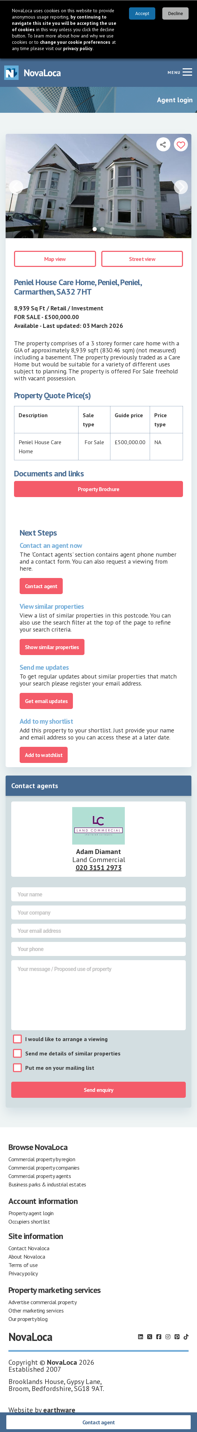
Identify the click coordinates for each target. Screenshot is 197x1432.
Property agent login (31, 1213)
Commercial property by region (41, 1159)
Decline (175, 13)
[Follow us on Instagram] (167, 1336)
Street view (142, 258)
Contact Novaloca (28, 1248)
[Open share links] (163, 144)
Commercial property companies (43, 1167)
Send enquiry (98, 1089)
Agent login (175, 99)
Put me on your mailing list (59, 1067)
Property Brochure (98, 489)
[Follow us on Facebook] (158, 1336)
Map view (55, 258)
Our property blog (27, 1318)
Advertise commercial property (42, 1302)
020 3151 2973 (99, 867)
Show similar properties (52, 646)
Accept (142, 13)
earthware (59, 1409)
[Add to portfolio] (181, 144)
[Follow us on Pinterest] (177, 1336)
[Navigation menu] (187, 72)
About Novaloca (26, 1256)
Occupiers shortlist (29, 1221)
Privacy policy (23, 1273)
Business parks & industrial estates (47, 1184)
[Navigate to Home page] (32, 73)
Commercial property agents (39, 1175)
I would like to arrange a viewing (66, 1038)
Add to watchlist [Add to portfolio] (43, 754)
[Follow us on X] (149, 1336)
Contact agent (98, 1422)
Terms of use (23, 1264)
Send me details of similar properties (73, 1053)
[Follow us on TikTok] (186, 1336)
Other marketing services (35, 1310)
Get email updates (46, 700)
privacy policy (78, 48)
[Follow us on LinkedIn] (140, 1336)
